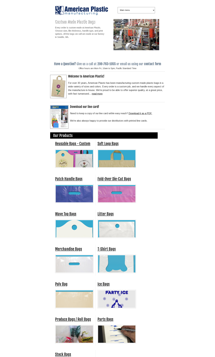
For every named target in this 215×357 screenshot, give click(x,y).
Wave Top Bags (65, 214)
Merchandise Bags (68, 249)
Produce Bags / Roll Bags (73, 319)
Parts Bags (105, 319)
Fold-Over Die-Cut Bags (114, 179)
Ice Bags (103, 284)
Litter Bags (105, 214)
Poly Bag (61, 284)
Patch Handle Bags (68, 179)
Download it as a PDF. (140, 113)
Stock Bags (63, 354)
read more (97, 93)
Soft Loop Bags (108, 143)
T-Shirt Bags (106, 249)
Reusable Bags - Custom (72, 143)
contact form (152, 64)
